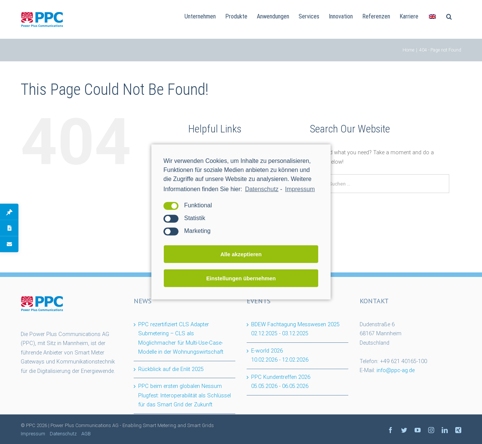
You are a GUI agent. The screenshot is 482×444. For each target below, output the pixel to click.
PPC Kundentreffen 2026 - (280, 382)
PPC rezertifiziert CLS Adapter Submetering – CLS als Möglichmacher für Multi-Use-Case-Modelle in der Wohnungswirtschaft (180, 338)
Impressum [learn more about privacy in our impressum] (300, 189)
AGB (86, 433)
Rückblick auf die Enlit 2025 (171, 369)
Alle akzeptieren (241, 254)
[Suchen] (449, 16)
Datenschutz (262, 189)
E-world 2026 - (279, 355)
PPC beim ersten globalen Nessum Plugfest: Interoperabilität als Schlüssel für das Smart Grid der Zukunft (184, 395)
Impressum (33, 433)
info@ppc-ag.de (396, 370)
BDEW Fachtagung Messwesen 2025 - (295, 329)
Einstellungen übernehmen (241, 278)
